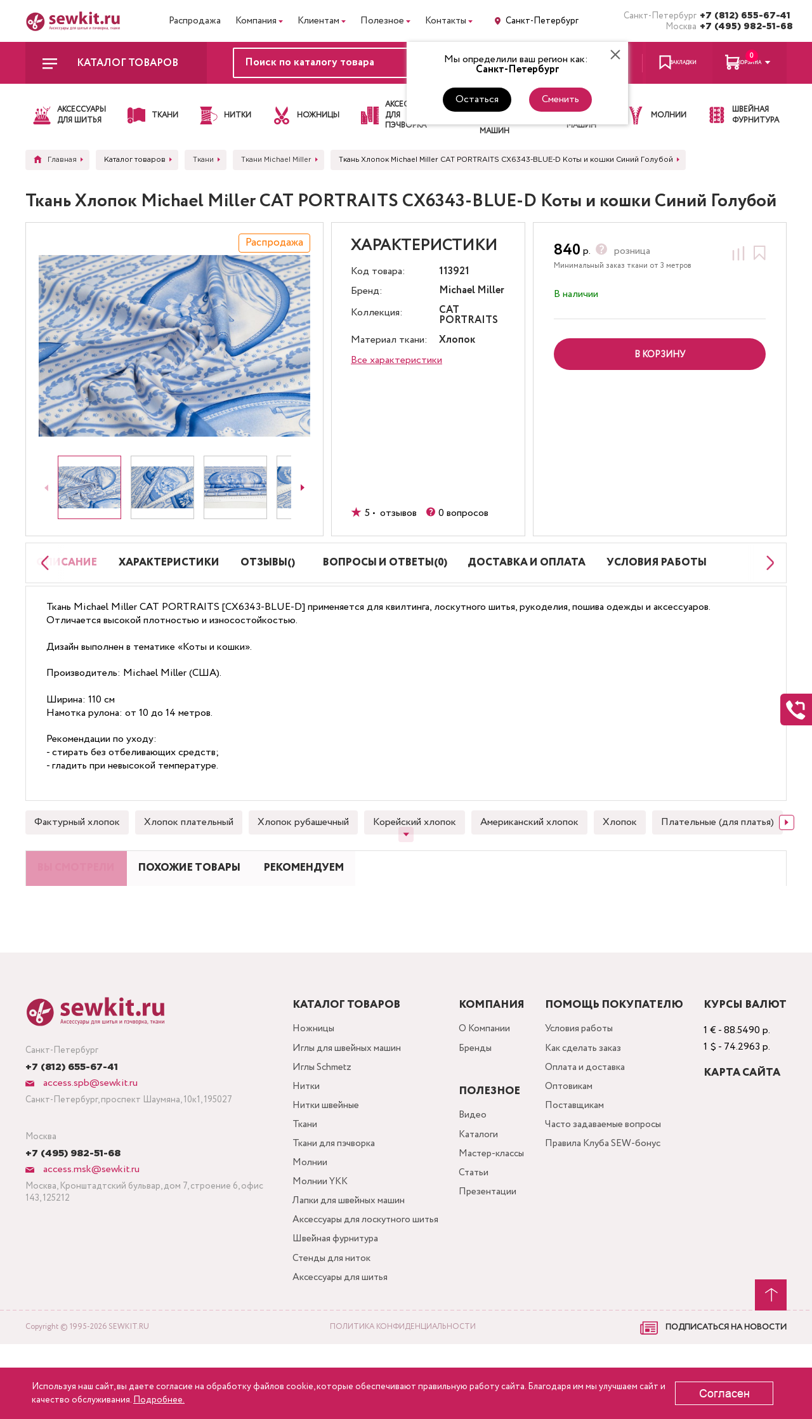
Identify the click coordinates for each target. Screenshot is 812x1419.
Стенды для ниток (324, 1331)
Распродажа (195, 21)
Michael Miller (471, 291)
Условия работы (581, 1067)
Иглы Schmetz (314, 1107)
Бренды (471, 1087)
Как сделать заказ (585, 1087)
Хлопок (620, 842)
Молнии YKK (312, 1229)
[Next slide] (302, 487)
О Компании (480, 1067)
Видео (468, 1153)
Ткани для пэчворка (326, 1189)
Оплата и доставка (587, 1107)
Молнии (301, 1209)
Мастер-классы (489, 1194)
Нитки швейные (318, 1148)
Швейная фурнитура (328, 1311)
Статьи (469, 1214)
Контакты (445, 21)
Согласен (724, 1393)
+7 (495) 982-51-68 (743, 26)
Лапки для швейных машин (341, 1250)
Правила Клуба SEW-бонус (606, 1189)
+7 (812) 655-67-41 (743, 16)
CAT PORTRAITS (468, 315)
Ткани (295, 1168)
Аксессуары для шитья (334, 1351)
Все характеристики (396, 360)
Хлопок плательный (188, 842)
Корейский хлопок (414, 842)
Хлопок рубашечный (303, 842)
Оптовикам (569, 1128)
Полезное (382, 21)
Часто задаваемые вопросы (605, 1168)
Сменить (560, 99)
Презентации (483, 1234)
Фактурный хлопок (77, 842)
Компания (256, 21)
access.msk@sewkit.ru (90, 1207)
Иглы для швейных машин (339, 1087)
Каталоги (474, 1173)
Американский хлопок (529, 842)
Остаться (477, 99)
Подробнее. (159, 1400)
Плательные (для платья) (717, 842)
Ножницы (304, 1067)
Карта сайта (742, 1111)
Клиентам (318, 21)
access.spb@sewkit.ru (89, 1121)
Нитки (297, 1128)
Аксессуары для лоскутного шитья (346, 1280)
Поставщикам (575, 1148)
